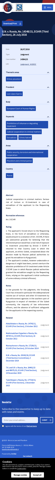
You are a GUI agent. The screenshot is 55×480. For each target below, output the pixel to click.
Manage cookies (20, 475)
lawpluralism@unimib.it (10, 449)
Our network (27, 456)
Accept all (37, 475)
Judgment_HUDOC (28, 64)
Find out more (32, 426)
